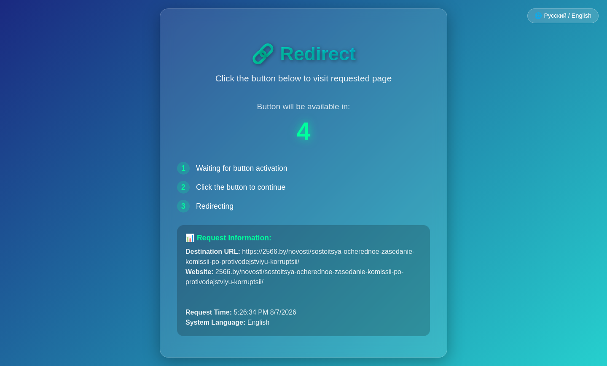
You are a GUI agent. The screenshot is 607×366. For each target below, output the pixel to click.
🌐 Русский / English (562, 15)
